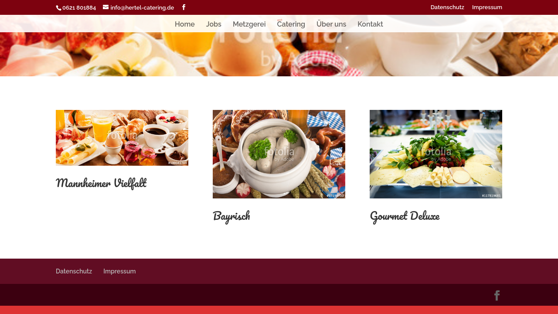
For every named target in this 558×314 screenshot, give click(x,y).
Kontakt (370, 24)
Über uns (331, 24)
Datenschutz (447, 7)
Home (185, 24)
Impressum (487, 7)
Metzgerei (249, 24)
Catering (291, 24)
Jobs (213, 24)
